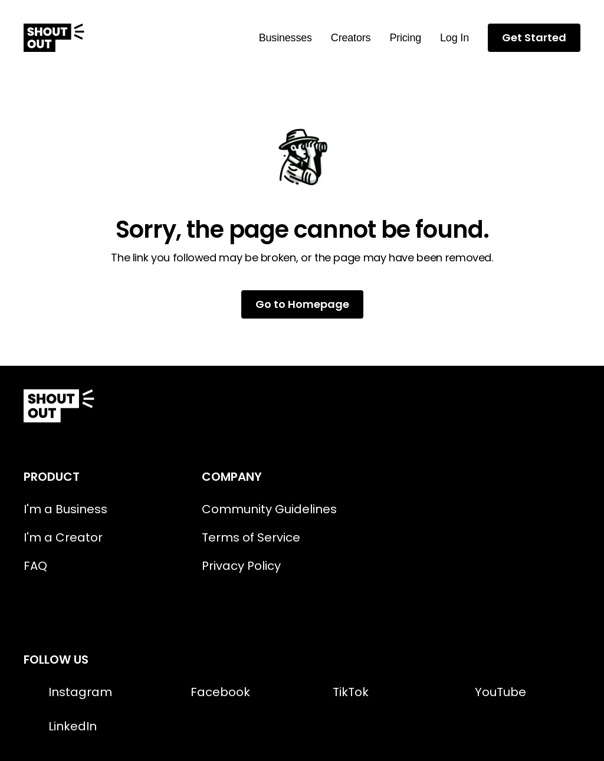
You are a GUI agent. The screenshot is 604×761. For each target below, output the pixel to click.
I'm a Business (65, 509)
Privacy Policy (241, 565)
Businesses (285, 38)
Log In (454, 38)
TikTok (351, 692)
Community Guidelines (269, 509)
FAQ (35, 565)
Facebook (220, 692)
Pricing (405, 38)
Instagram (80, 692)
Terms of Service (251, 537)
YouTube (500, 692)
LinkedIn (72, 726)
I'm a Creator (63, 537)
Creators (351, 38)
